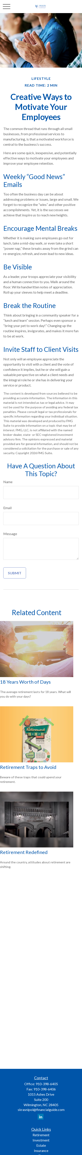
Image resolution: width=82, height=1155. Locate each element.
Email (7, 508)
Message (10, 534)
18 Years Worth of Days (25, 682)
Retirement (41, 1135)
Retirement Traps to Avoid (28, 767)
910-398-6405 (47, 1084)
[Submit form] (14, 572)
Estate (41, 1145)
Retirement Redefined (24, 852)
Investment (41, 1140)
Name (7, 482)
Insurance (41, 1150)
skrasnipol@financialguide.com (41, 1109)
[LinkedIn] (41, 1117)
